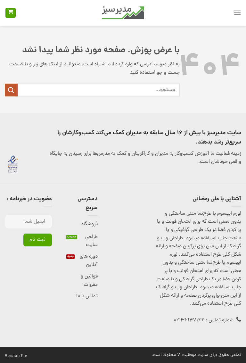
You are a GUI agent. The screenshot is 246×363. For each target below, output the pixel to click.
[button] (237, 13)
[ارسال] (11, 90)
